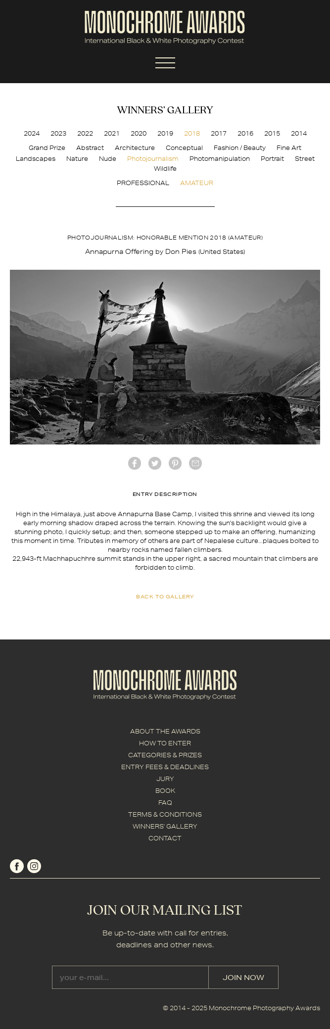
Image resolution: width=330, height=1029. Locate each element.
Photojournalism (153, 158)
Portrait (272, 158)
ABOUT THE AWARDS (165, 731)
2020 (138, 133)
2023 (58, 133)
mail (195, 463)
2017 (219, 133)
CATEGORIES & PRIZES (165, 755)
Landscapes (35, 158)
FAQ (165, 802)
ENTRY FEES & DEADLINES (165, 767)
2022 (85, 133)
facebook (134, 463)
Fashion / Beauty (240, 148)
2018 (192, 133)
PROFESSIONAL (143, 183)
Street (305, 158)
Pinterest (175, 463)
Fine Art (289, 148)
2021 (112, 133)
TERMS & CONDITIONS (165, 814)
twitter (154, 463)
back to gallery (165, 596)
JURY (165, 779)
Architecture (135, 148)
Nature (77, 158)
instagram (34, 866)
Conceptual (184, 148)
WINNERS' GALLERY (165, 826)
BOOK (165, 790)
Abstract (90, 148)
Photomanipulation (219, 158)
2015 (272, 133)
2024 (32, 133)
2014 (299, 133)
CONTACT (165, 838)
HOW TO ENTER (165, 743)
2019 (165, 133)
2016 (245, 133)
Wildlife (165, 168)
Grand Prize (47, 148)
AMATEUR (196, 183)
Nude (107, 158)
